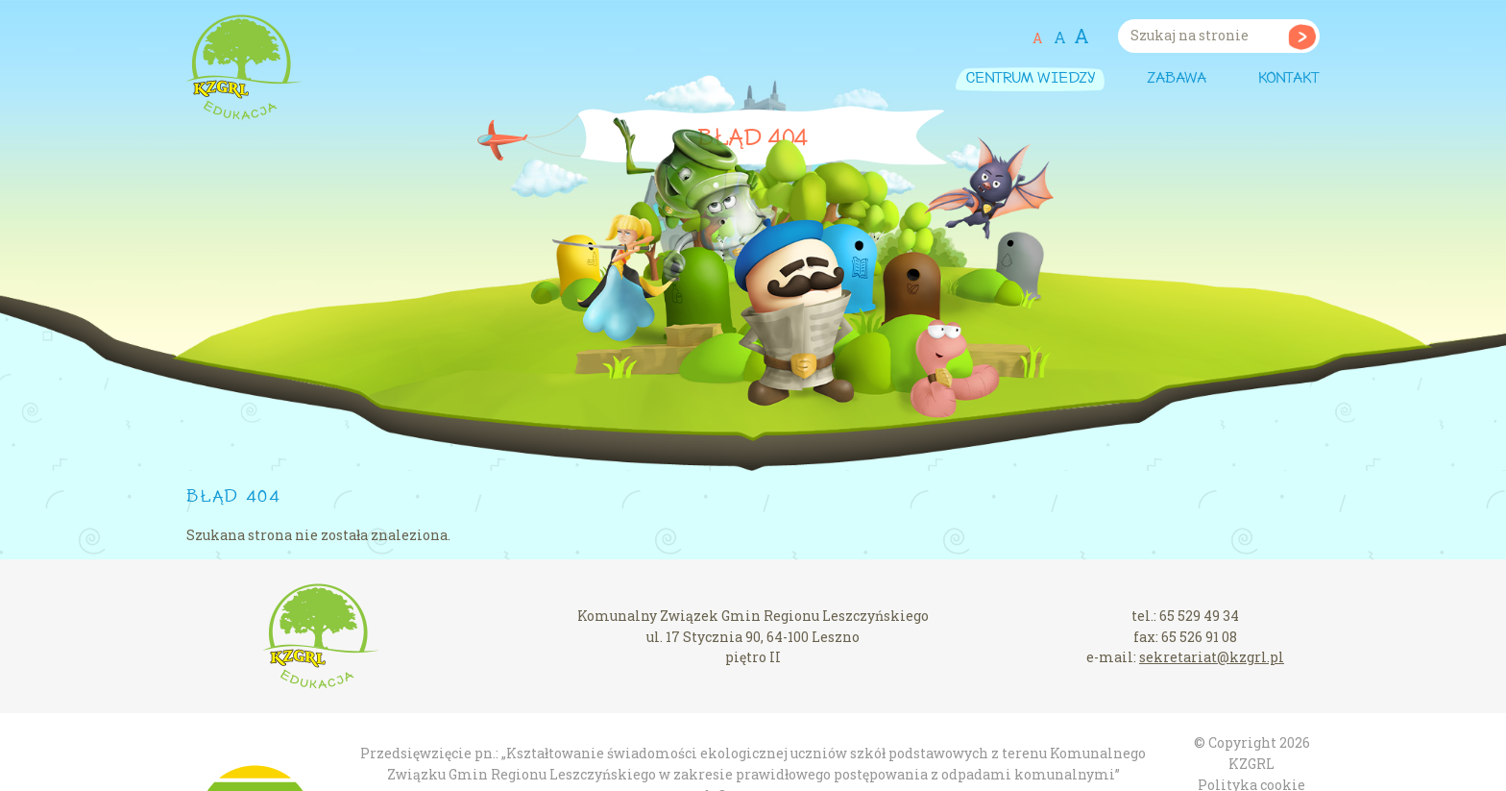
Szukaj (1302, 36)
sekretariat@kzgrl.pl (1211, 657)
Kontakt (1289, 78)
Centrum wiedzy (1030, 78)
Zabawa (1176, 78)
